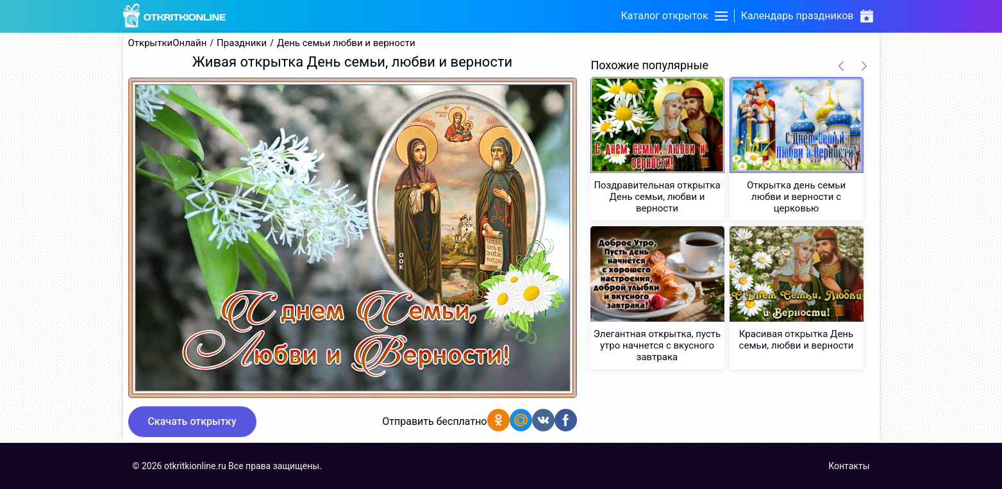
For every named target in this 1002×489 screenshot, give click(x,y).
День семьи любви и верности (346, 43)
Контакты (848, 466)
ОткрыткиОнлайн (167, 43)
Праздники (242, 43)
